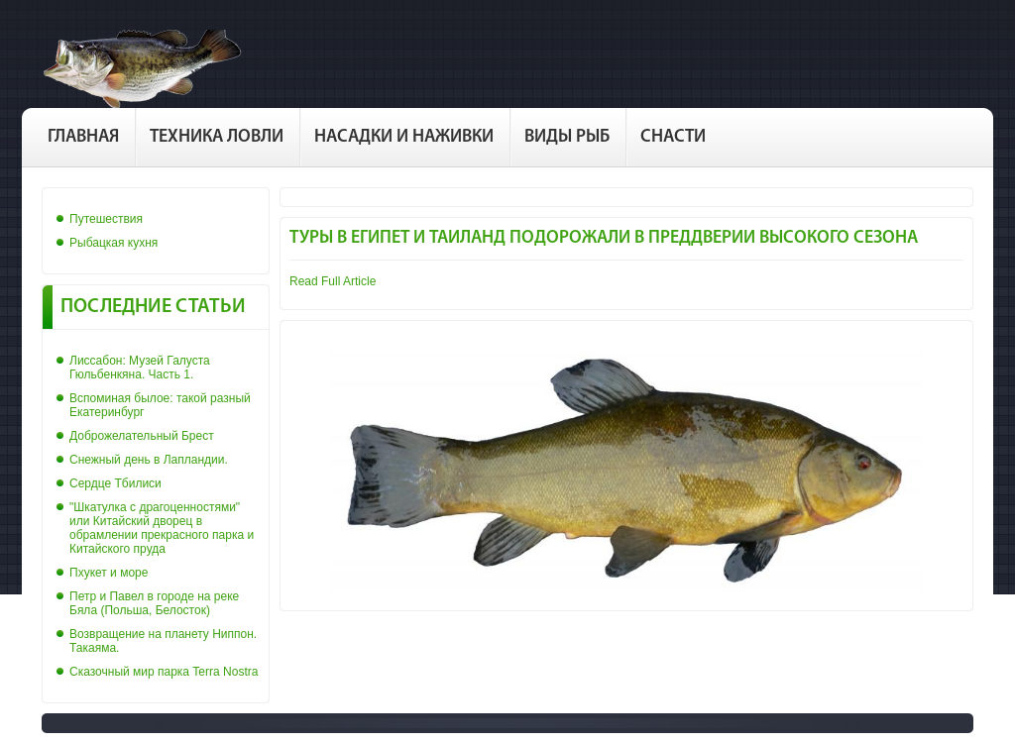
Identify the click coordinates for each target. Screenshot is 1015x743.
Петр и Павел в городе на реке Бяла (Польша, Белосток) (154, 603)
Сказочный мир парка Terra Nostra (163, 672)
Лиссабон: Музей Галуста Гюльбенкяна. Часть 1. (139, 367)
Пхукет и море (108, 573)
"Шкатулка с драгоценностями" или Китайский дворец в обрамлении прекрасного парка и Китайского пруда (161, 528)
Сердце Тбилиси (115, 483)
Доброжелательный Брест (141, 436)
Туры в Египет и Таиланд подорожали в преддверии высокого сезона (603, 238)
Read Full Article (332, 281)
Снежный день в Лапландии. (148, 460)
